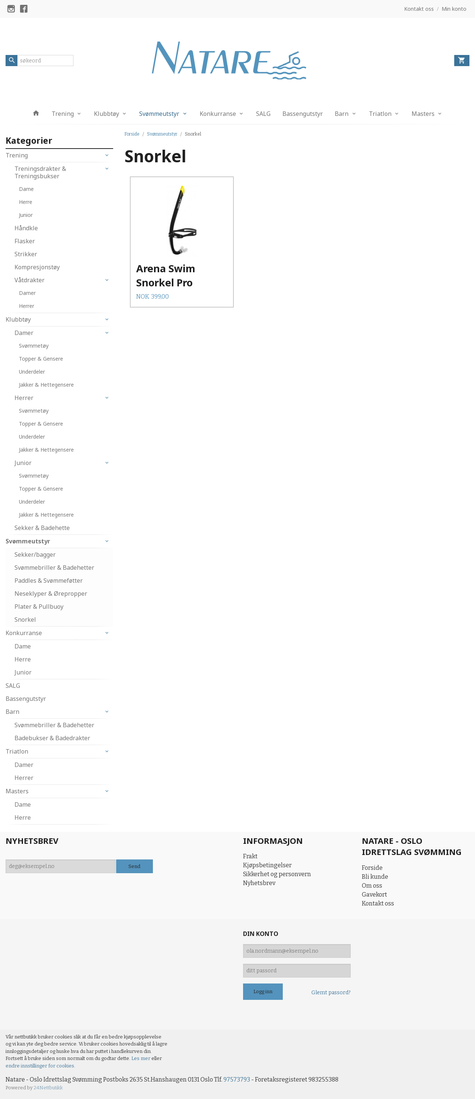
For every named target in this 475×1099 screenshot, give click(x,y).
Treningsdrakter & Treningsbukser (40, 172)
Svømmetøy (34, 345)
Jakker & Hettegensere (46, 384)
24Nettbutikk (48, 1087)
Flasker (24, 241)
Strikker (25, 254)
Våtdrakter (29, 280)
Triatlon (380, 114)
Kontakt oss (378, 903)
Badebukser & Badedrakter (52, 738)
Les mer (141, 1058)
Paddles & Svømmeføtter (48, 580)
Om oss (372, 885)
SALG (263, 114)
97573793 (236, 1079)
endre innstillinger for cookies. (40, 1066)
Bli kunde (375, 876)
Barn (341, 114)
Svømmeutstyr (159, 114)
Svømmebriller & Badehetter (54, 567)
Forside (132, 134)
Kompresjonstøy (37, 267)
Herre (25, 201)
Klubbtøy (106, 114)
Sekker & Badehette (42, 528)
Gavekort (374, 894)
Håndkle (26, 228)
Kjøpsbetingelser (267, 865)
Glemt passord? (331, 992)
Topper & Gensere (41, 358)
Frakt (250, 856)
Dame (26, 188)
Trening (63, 114)
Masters (423, 114)
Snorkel (25, 619)
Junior (26, 214)
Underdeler (32, 371)
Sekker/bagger (35, 554)
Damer (27, 292)
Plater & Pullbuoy (38, 606)
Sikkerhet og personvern (277, 874)
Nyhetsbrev (259, 883)
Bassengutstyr (302, 114)
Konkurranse (218, 114)
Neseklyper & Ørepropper (50, 593)
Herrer (26, 305)
